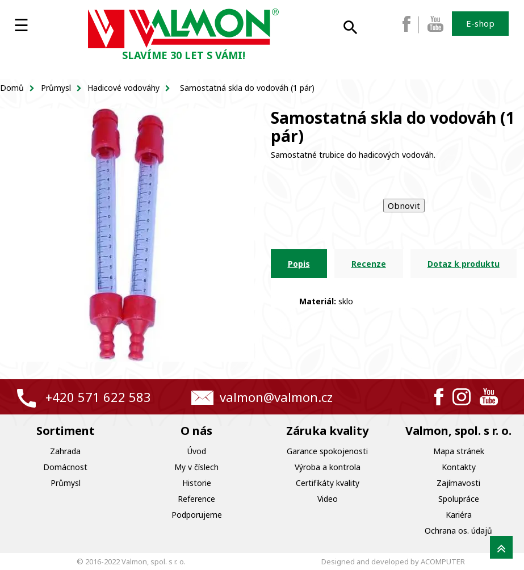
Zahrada (65, 451)
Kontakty (459, 467)
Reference (196, 498)
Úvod (196, 451)
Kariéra (459, 514)
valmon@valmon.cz (276, 396)
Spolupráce (458, 498)
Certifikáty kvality (327, 482)
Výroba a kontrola (327, 467)
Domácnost (65, 467)
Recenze (368, 263)
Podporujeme (196, 514)
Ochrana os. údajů (458, 530)
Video (327, 498)
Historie (196, 482)
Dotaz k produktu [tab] (463, 263)
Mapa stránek (458, 451)
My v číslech (196, 467)
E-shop (480, 23)
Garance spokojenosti (327, 451)
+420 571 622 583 (98, 396)
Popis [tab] (299, 263)
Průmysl (66, 482)
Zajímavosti (458, 482)
